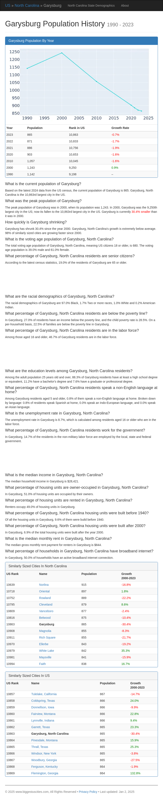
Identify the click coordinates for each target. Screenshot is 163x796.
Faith (42, 664)
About (125, 5)
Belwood (45, 617)
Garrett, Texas (40, 727)
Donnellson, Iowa (42, 707)
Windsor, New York (43, 753)
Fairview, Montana (43, 714)
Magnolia (45, 631)
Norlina (44, 584)
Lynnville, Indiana (42, 720)
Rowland (45, 598)
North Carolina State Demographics (91, 5)
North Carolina (27, 5)
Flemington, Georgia (44, 773)
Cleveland (45, 604)
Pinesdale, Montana (44, 740)
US (7, 5)
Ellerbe (44, 644)
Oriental (44, 591)
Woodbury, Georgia (44, 760)
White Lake (46, 650)
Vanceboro (46, 611)
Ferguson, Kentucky (44, 766)
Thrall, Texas (39, 747)
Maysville (45, 657)
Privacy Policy (88, 791)
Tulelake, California (44, 694)
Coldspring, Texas (43, 700)
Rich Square (47, 637)
